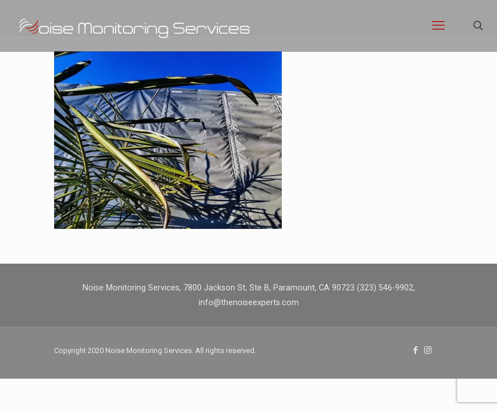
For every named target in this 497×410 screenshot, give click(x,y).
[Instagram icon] (428, 350)
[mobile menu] (438, 25)
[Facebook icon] (416, 350)
